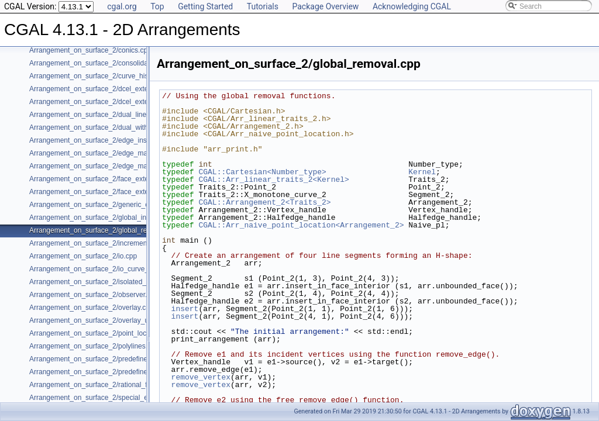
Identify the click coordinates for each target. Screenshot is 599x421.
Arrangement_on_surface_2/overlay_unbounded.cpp (111, 320)
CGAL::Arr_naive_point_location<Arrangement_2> (301, 225)
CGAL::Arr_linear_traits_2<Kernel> (273, 179)
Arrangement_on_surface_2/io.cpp (83, 256)
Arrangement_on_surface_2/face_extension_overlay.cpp (117, 192)
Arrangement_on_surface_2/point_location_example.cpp (117, 333)
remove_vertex (200, 377)
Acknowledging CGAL (412, 6)
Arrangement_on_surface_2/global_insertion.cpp (105, 217)
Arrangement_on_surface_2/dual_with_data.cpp (104, 127)
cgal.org (121, 6)
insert (185, 308)
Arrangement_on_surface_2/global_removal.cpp (104, 230)
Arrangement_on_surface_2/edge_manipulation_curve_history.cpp (132, 166)
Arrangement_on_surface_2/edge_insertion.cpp (103, 140)
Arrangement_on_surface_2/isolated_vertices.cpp (106, 282)
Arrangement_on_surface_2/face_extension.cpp (104, 179)
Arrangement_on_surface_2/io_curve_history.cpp (105, 269)
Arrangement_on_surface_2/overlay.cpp (91, 307)
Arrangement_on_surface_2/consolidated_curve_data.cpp (119, 63)
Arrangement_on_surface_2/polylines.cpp (94, 346)
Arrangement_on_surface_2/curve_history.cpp (101, 76)
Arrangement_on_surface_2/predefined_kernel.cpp (108, 359)
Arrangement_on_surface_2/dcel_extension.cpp (103, 89)
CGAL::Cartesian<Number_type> (262, 172)
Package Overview (325, 6)
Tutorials (262, 6)
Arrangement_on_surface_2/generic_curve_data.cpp (111, 205)
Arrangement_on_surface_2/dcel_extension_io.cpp (108, 102)
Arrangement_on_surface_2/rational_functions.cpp (108, 385)
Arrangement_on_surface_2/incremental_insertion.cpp (113, 243)
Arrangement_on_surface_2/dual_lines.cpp (96, 115)
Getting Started (205, 6)
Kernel (422, 172)
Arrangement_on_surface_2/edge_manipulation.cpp (110, 153)
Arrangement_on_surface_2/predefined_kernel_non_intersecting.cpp (136, 372)
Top (157, 6)
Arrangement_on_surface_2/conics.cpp (90, 50)
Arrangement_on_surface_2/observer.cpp (94, 295)
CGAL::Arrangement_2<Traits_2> (264, 202)
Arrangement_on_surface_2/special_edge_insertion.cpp (116, 398)
